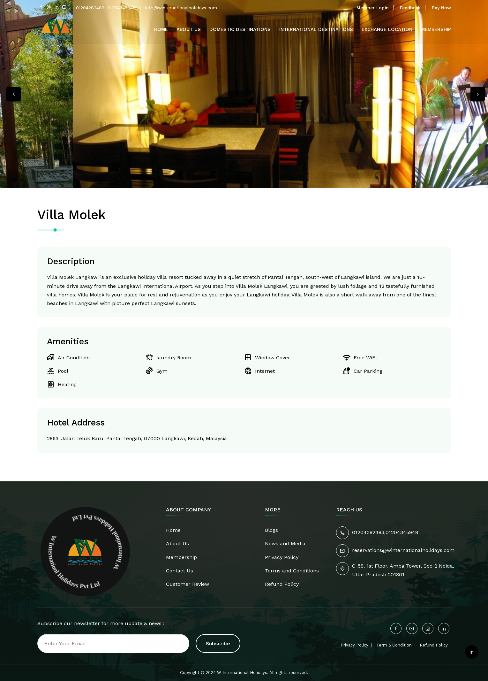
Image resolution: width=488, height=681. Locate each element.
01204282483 (368, 532)
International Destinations (316, 29)
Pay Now (441, 7)
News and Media (285, 543)
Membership (436, 29)
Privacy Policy (281, 557)
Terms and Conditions (292, 571)
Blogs (271, 530)
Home (161, 29)
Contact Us (179, 571)
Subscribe (218, 643)
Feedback (410, 7)
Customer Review (187, 584)
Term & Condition (394, 645)
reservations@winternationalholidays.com (403, 550)
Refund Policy (282, 584)
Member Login (373, 7)
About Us (188, 29)
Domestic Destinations (240, 29)
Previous (13, 94)
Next (477, 94)
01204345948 (402, 532)
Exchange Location (387, 29)
